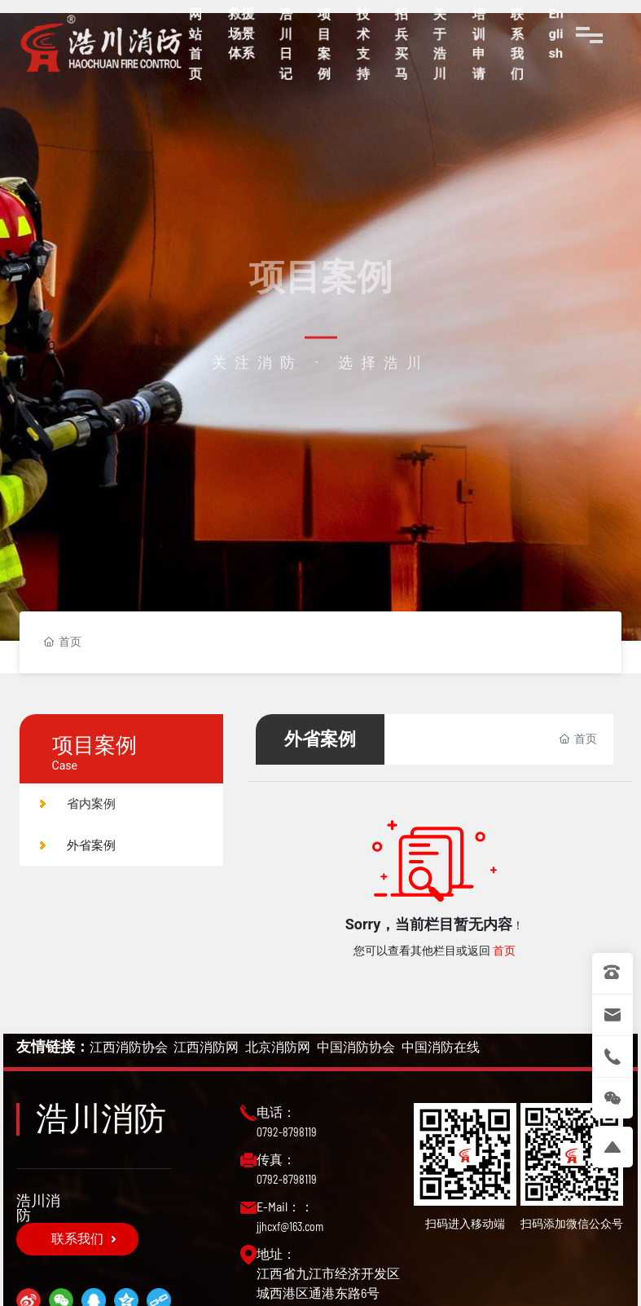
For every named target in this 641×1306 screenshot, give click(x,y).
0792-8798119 (287, 1132)
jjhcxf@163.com (290, 1226)
